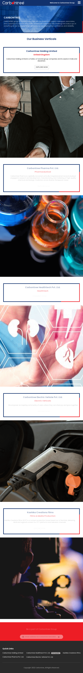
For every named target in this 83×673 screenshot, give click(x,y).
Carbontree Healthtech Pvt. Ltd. (43, 653)
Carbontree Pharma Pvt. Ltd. (13, 657)
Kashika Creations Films (72, 653)
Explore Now (42, 67)
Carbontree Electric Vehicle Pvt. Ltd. (39, 657)
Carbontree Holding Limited (12, 653)
